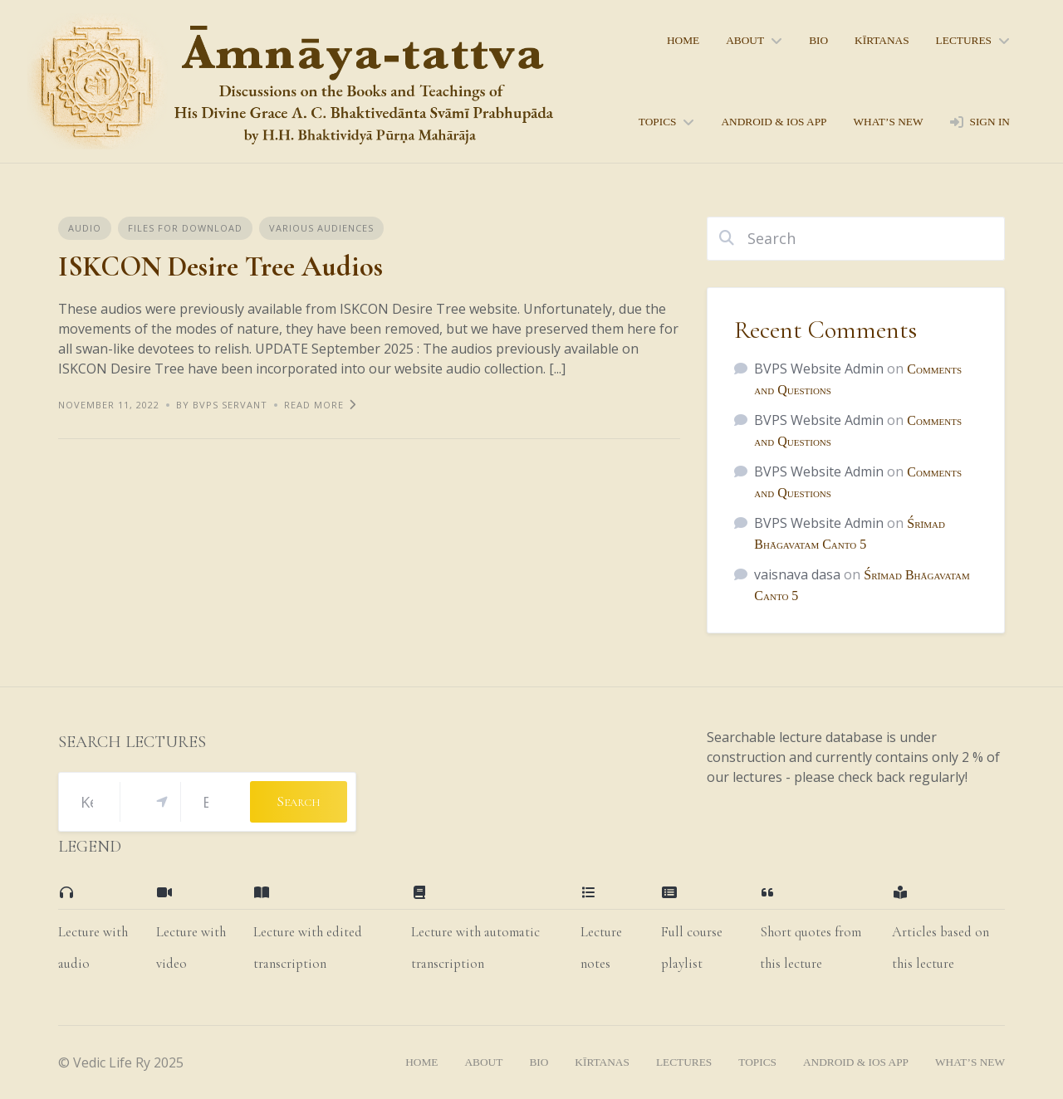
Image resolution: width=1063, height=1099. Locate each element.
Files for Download (185, 228)
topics (658, 121)
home (683, 40)
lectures (964, 40)
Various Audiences (321, 228)
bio (818, 40)
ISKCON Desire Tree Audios (220, 267)
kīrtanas (882, 40)
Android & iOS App (773, 121)
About (745, 40)
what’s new (888, 121)
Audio (84, 228)
